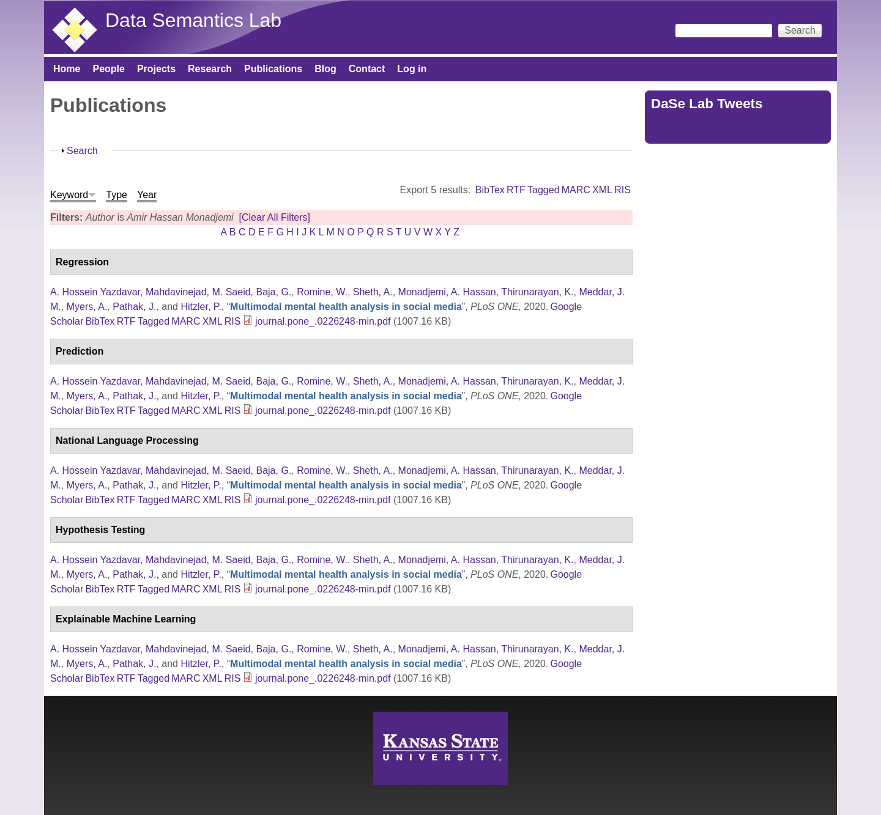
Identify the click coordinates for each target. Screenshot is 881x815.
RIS (622, 190)
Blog (325, 69)
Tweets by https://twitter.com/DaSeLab (734, 130)
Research (210, 69)
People (108, 69)
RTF (516, 190)
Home (66, 69)
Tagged (543, 190)
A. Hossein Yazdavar (95, 292)
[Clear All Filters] (274, 217)
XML (602, 190)
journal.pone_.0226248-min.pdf (323, 321)
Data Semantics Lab (193, 20)
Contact (367, 69)
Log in (411, 69)
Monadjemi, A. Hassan (447, 292)
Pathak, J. (134, 306)
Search (82, 151)
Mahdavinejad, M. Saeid (198, 292)
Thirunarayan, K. (537, 292)
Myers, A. (87, 306)
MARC (576, 190)
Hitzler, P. (200, 306)
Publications (273, 69)
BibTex (490, 190)
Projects (156, 69)
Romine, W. (322, 292)
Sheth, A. (373, 292)
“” (346, 306)
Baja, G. (273, 292)
